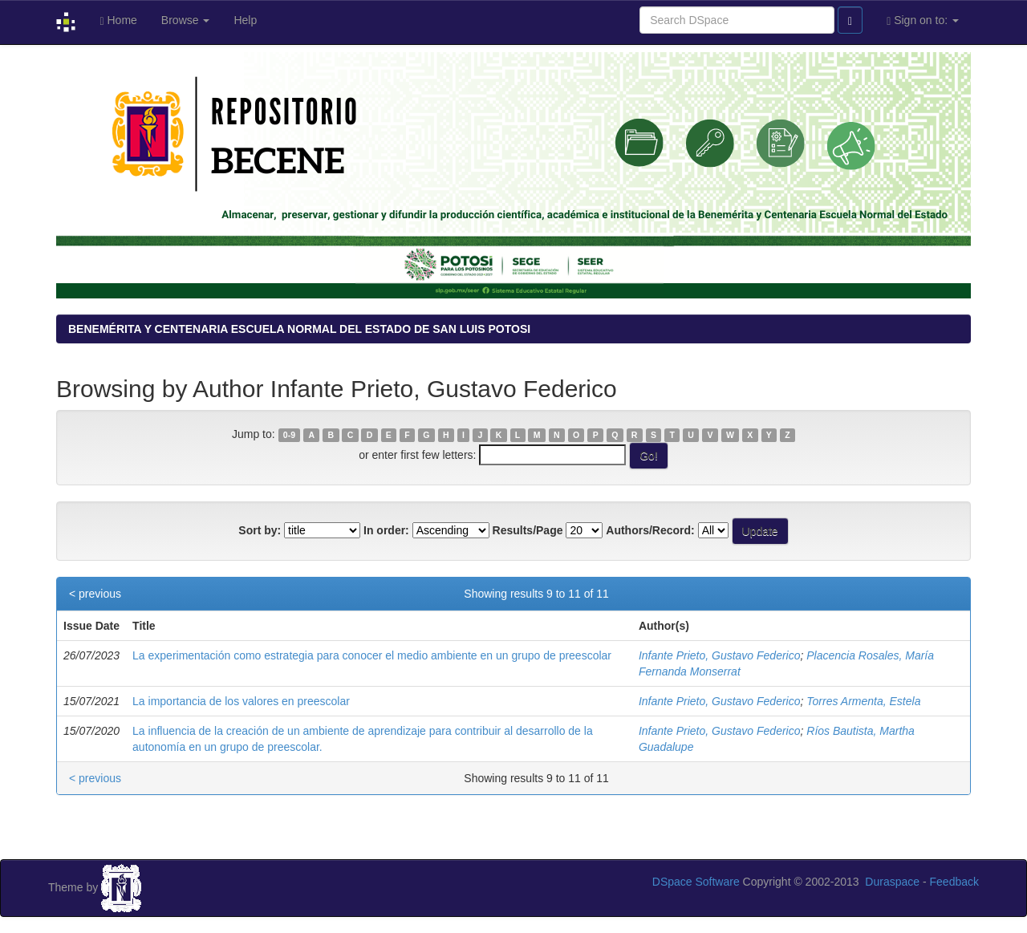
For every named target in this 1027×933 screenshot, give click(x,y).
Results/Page (528, 530)
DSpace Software (696, 881)
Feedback (954, 881)
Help (245, 20)
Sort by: (259, 530)
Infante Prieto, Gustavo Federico (720, 655)
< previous (95, 593)
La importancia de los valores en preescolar (241, 701)
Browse (185, 20)
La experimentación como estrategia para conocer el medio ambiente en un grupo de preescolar (371, 655)
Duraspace (892, 881)
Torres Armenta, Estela (863, 701)
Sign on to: (923, 20)
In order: (386, 530)
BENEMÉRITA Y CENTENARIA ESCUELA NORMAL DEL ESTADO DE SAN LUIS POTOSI (299, 328)
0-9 (289, 435)
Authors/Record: (650, 530)
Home (117, 20)
